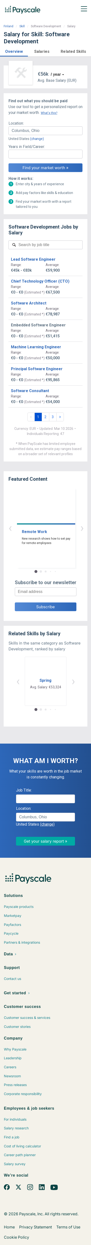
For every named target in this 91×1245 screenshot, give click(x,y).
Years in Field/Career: (26, 146)
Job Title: (24, 790)
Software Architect (28, 303)
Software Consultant (30, 390)
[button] (14, 50)
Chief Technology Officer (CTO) (40, 281)
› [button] (51, 528)
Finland (8, 26)
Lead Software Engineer (33, 259)
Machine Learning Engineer (36, 347)
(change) (37, 139)
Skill (22, 26)
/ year (56, 74)
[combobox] (45, 130)
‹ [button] (40, 528)
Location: (16, 123)
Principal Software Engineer (37, 369)
